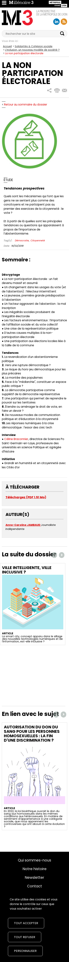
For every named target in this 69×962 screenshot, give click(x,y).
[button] (49, 90)
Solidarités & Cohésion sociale (33, 46)
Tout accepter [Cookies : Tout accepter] (26, 923)
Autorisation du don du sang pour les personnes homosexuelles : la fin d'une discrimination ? (32, 733)
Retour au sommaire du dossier (25, 104)
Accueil (7, 46)
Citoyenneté (38, 240)
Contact (34, 886)
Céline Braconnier (16, 439)
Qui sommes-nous (34, 860)
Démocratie (22, 240)
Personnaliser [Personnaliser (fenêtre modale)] (25, 951)
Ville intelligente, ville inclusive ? (27, 570)
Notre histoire (35, 868)
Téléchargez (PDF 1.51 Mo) (26, 497)
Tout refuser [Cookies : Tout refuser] (24, 937)
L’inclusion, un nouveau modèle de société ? (32, 50)
